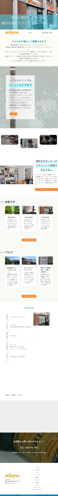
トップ (37, 467)
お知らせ (37, 482)
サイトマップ (37, 487)
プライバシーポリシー (37, 489)
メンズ (37, 472)
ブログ (37, 485)
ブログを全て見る (29, 296)
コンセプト (37, 470)
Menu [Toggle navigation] (30, 32)
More (13, 114)
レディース (37, 475)
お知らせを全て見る (29, 240)
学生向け (37, 477)
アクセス (37, 480)
